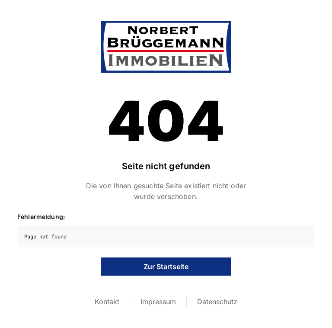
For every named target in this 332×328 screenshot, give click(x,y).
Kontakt (107, 301)
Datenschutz (217, 301)
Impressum (158, 301)
